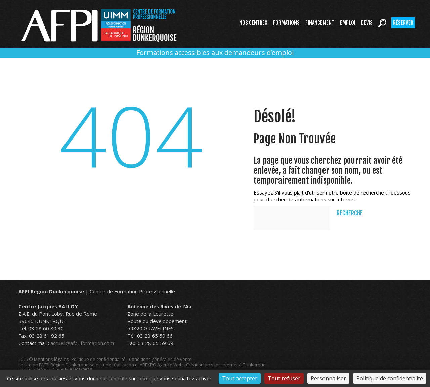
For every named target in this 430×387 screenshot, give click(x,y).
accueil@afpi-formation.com (82, 343)
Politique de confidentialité (98, 359)
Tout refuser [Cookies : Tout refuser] (284, 378)
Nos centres (253, 22)
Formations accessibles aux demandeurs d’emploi (215, 52)
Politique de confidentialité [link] (389, 378)
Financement (319, 22)
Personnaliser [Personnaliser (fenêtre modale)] (328, 378)
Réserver (403, 22)
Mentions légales (51, 359)
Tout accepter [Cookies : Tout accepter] (239, 378)
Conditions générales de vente (160, 359)
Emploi (347, 22)
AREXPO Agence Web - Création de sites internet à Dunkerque (203, 365)
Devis (367, 22)
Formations (286, 22)
